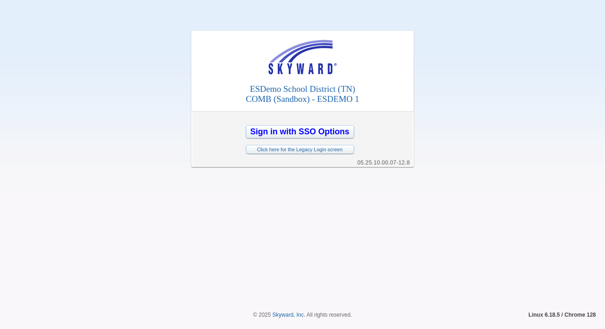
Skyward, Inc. (288, 229)
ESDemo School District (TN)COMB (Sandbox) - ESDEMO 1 (302, 94)
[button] (300, 131)
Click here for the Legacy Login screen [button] (300, 149)
